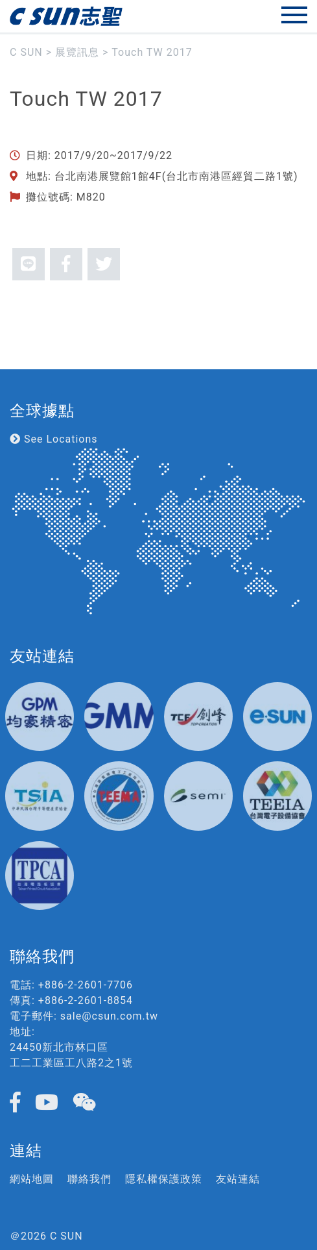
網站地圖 (32, 1179)
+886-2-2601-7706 (85, 985)
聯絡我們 (89, 1179)
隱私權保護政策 (163, 1179)
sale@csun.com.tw (109, 1016)
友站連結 (238, 1179)
